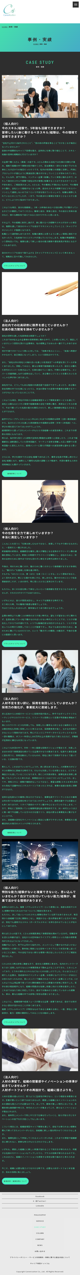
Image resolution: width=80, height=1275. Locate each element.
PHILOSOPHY (40, 1215)
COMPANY (40, 1239)
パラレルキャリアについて (14, 266)
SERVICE (40, 1221)
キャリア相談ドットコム (40, 1263)
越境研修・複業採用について (15, 1181)
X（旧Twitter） (40, 1201)
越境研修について (14, 473)
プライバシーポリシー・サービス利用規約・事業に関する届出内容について (40, 1257)
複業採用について (14, 832)
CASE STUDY (40, 1227)
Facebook (40, 1196)
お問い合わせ (40, 1251)
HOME (4, 27)
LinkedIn (40, 1206)
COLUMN (40, 1233)
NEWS (40, 1245)
